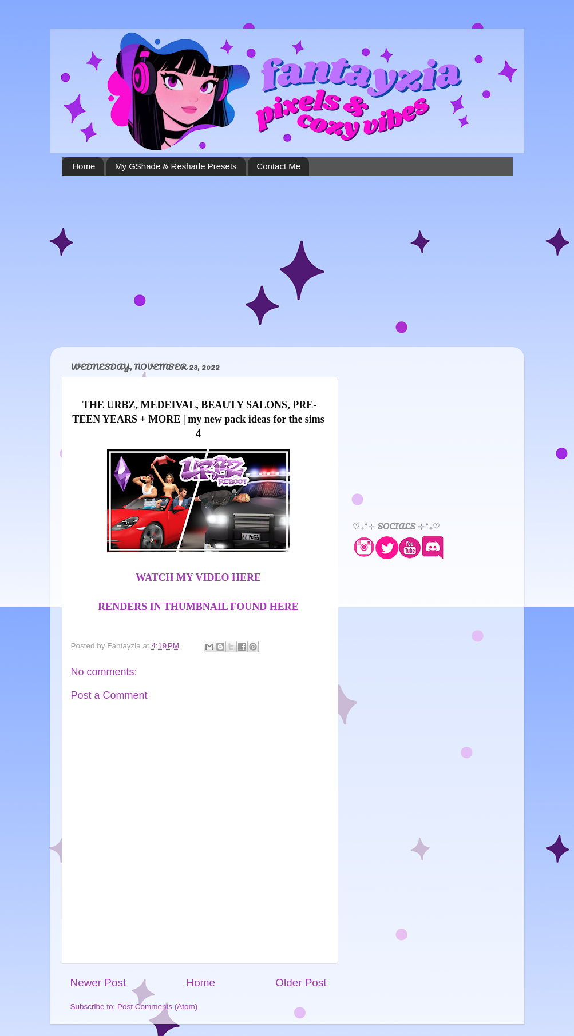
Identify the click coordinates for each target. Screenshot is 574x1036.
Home (83, 166)
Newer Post (98, 983)
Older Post (300, 983)
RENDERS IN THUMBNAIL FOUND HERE (198, 606)
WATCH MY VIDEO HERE (198, 577)
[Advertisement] (287, 261)
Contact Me (278, 166)
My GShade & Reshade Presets (176, 166)
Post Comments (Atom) (157, 1006)
